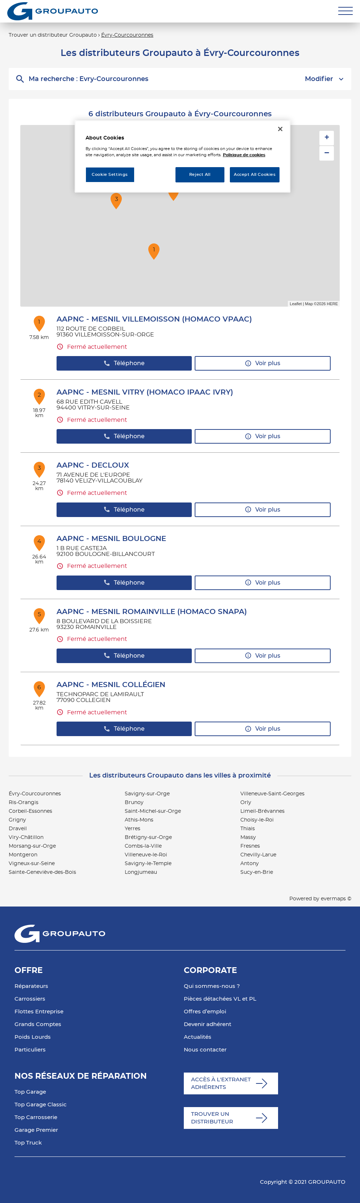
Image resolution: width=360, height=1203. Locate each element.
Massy (248, 837)
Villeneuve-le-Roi (146, 854)
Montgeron (23, 854)
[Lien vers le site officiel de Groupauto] (52, 11)
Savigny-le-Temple (148, 863)
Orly (245, 802)
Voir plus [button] (262, 363)
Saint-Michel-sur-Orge (153, 811)
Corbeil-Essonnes (30, 811)
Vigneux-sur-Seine (32, 863)
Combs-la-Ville (143, 846)
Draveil (18, 828)
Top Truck (28, 1143)
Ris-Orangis (23, 802)
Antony (249, 863)
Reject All (200, 175)
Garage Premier (36, 1130)
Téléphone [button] (124, 363)
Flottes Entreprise (39, 1011)
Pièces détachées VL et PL (220, 999)
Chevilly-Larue (258, 854)
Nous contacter (205, 1050)
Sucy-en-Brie (256, 872)
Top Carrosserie (36, 1117)
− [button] (326, 153)
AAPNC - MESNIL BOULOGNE (111, 538)
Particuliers (30, 1050)
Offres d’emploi (205, 1011)
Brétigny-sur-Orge (148, 837)
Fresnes (250, 846)
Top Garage (30, 1092)
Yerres (132, 828)
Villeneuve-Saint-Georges (272, 793)
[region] (183, 156)
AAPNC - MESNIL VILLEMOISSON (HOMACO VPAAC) (154, 319)
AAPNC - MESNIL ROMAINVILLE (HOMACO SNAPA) (152, 611)
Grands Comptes (38, 1024)
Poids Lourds (33, 1037)
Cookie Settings (110, 175)
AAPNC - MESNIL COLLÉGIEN (111, 685)
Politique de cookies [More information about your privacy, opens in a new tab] (244, 155)
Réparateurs (31, 986)
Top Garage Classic (41, 1104)
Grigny (17, 820)
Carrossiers (30, 999)
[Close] (280, 129)
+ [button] (326, 138)
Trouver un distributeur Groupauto (53, 35)
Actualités (197, 1037)
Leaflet (296, 304)
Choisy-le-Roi (257, 820)
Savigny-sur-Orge (147, 793)
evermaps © (336, 898)
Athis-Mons (139, 820)
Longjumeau (141, 872)
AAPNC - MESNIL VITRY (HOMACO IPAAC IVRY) (145, 392)
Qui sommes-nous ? (212, 986)
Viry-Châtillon (26, 837)
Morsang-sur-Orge (32, 846)
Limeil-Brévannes (262, 811)
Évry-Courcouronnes (127, 35)
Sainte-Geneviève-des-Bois (42, 872)
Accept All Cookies (255, 175)
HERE (332, 304)
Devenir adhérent (207, 1024)
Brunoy (134, 802)
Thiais (247, 828)
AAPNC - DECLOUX (93, 465)
